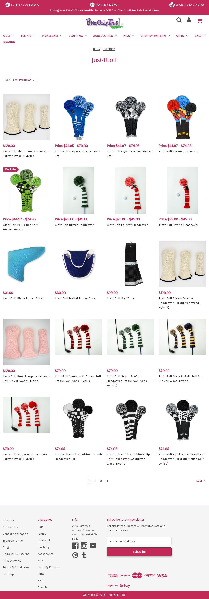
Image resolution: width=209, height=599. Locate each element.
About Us (9, 520)
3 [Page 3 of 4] (101, 481)
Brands (9, 42)
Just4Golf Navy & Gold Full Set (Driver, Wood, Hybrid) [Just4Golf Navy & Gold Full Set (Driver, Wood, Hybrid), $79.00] (181, 378)
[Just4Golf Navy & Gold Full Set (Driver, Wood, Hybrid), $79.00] (182, 342)
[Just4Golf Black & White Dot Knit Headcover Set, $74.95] (78, 420)
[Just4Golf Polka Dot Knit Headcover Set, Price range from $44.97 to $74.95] (26, 190)
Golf (8, 36)
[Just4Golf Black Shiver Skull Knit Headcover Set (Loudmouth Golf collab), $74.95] (182, 420)
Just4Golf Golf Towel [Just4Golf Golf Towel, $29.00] (121, 298)
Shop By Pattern (155, 36)
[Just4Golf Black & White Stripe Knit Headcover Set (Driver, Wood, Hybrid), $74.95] (130, 420)
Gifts (182, 36)
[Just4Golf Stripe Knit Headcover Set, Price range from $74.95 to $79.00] (78, 117)
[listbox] (25, 80)
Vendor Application (15, 534)
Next (201, 481)
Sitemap (8, 574)
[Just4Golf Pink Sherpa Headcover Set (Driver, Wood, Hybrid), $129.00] (26, 342)
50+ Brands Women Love (22, 4)
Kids (128, 36)
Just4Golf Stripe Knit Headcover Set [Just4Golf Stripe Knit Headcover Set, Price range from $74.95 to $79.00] (77, 154)
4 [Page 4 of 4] (107, 481)
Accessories (105, 36)
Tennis (28, 36)
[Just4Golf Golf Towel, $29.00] (130, 264)
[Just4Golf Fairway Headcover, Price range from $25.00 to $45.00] (130, 190)
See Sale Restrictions (145, 10)
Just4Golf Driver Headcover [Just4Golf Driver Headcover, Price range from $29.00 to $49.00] (74, 225)
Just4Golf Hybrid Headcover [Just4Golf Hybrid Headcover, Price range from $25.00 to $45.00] (178, 225)
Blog (6, 547)
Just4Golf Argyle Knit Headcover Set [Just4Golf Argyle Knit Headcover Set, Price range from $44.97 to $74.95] (130, 154)
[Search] (178, 21)
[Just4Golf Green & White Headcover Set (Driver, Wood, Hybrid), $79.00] (130, 342)
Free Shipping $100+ (104, 4)
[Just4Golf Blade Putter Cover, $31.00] (26, 264)
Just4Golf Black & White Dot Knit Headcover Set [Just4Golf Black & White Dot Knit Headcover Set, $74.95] (78, 457)
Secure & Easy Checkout (186, 4)
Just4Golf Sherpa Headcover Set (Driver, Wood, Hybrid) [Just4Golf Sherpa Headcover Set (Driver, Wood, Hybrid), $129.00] (26, 154)
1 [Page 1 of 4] (88, 481)
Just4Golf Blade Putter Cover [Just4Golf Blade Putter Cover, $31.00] (23, 298)
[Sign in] (189, 21)
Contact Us (10, 527)
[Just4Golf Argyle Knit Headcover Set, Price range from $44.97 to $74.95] (130, 117)
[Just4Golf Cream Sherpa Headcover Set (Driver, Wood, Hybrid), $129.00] (182, 264)
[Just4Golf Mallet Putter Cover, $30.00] (78, 264)
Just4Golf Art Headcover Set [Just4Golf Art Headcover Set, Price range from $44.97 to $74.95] (179, 151)
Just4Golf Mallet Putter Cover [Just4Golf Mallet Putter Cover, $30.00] (76, 298)
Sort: (8, 79)
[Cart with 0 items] (200, 21)
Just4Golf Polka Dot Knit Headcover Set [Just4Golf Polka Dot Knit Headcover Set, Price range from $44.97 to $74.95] (20, 227)
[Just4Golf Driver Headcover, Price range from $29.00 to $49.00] (78, 190)
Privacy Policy (12, 560)
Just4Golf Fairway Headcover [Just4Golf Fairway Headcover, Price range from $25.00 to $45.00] (127, 225)
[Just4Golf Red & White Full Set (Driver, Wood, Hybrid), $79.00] (26, 420)
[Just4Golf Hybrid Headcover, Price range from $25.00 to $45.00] (182, 190)
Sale (200, 36)
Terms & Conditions (16, 567)
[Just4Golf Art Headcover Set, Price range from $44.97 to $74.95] (182, 117)
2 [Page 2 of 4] (95, 481)
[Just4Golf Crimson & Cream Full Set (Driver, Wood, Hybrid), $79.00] (78, 342)
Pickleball (52, 36)
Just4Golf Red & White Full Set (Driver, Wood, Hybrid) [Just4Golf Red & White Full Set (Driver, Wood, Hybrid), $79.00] (25, 457)
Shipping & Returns (16, 554)
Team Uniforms (13, 540)
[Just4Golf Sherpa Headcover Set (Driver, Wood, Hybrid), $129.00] (26, 117)
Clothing (78, 36)
